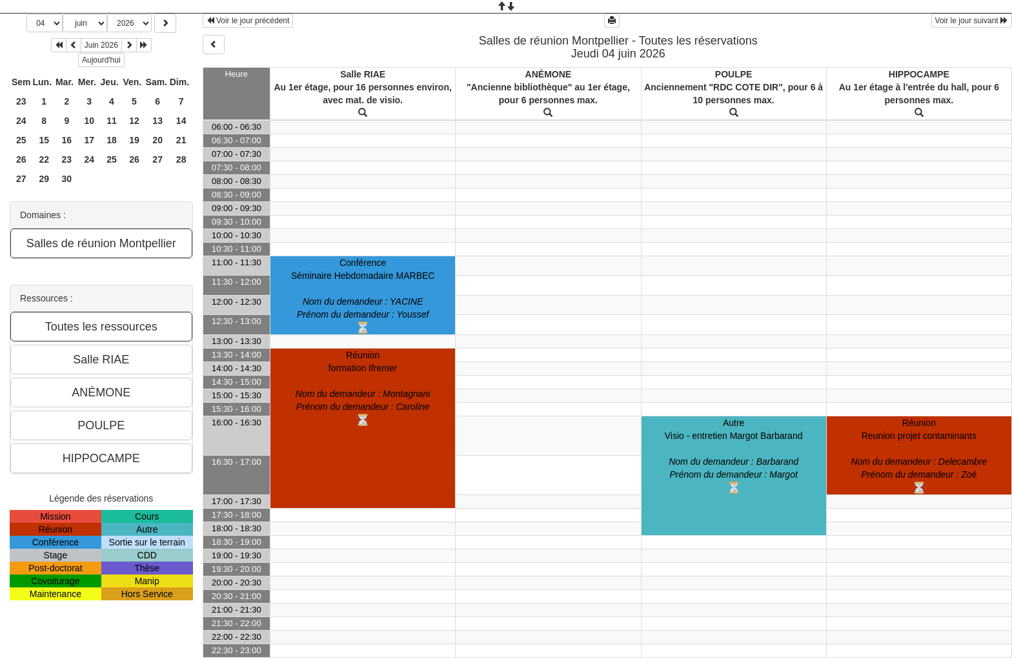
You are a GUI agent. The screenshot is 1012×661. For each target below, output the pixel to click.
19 (134, 140)
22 (44, 159)
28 (181, 159)
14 (181, 121)
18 (111, 140)
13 (157, 121)
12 (134, 121)
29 (44, 179)
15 (44, 140)
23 (21, 101)
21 (181, 140)
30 (67, 179)
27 (157, 159)
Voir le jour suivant (971, 20)
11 (111, 121)
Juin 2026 (101, 45)
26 (21, 159)
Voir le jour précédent (248, 20)
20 (157, 140)
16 (67, 140)
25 (21, 140)
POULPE (734, 74)
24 (21, 121)
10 (89, 121)
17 (89, 140)
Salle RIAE (362, 74)
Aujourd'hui (101, 60)
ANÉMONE (548, 74)
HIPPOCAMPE (919, 74)
